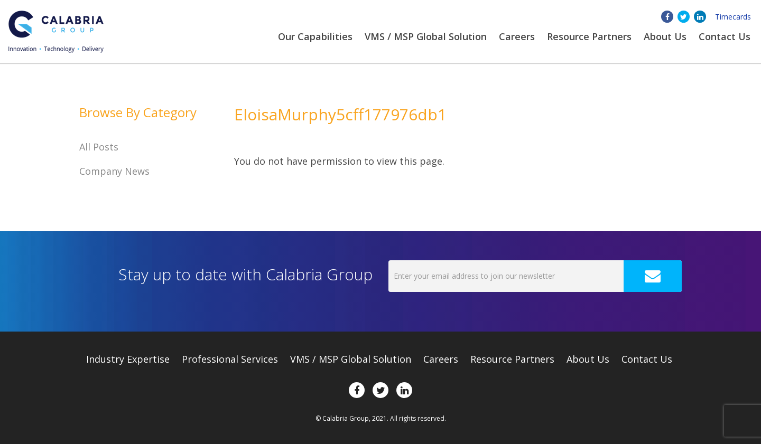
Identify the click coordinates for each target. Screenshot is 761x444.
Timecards (733, 17)
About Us (588, 359)
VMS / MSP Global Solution (426, 36)
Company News (114, 171)
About (665, 36)
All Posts (98, 146)
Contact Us (724, 36)
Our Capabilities (315, 36)
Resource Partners (589, 36)
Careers (517, 36)
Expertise (128, 359)
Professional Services (230, 359)
